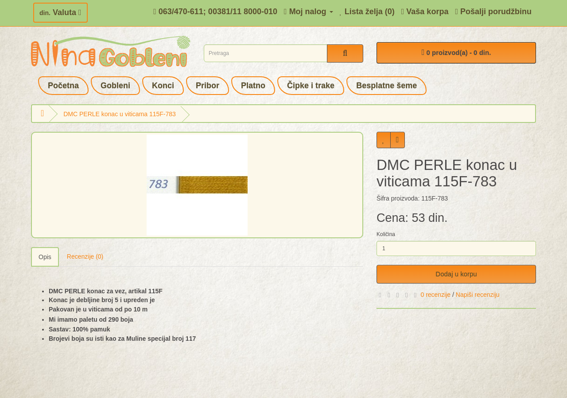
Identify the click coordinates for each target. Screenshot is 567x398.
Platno (253, 85)
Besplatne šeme (386, 85)
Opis (45, 256)
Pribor (207, 85)
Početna (63, 85)
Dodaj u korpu (456, 274)
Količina (386, 234)
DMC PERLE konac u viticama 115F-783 (119, 114)
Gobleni (115, 85)
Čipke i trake (310, 85)
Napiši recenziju (478, 294)
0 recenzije (435, 294)
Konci (163, 85)
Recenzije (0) (85, 256)
